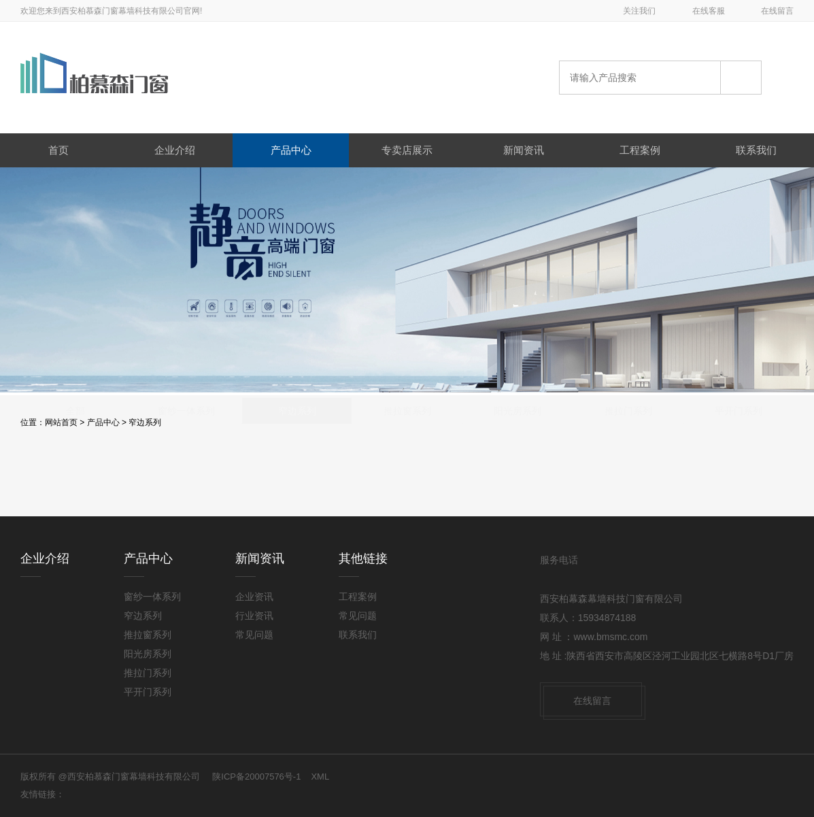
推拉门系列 (628, 473)
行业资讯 (254, 615)
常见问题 (254, 634)
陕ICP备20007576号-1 (256, 776)
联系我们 (756, 150)
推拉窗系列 (407, 473)
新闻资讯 (523, 150)
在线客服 (708, 11)
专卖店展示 (407, 150)
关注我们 (639, 11)
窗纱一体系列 (186, 473)
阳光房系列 (517, 473)
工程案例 (640, 150)
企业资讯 (254, 596)
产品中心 (291, 150)
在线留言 (777, 11)
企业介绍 (174, 150)
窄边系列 (145, 422)
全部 (75, 473)
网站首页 (61, 422)
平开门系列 (738, 473)
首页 (58, 150)
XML (320, 776)
